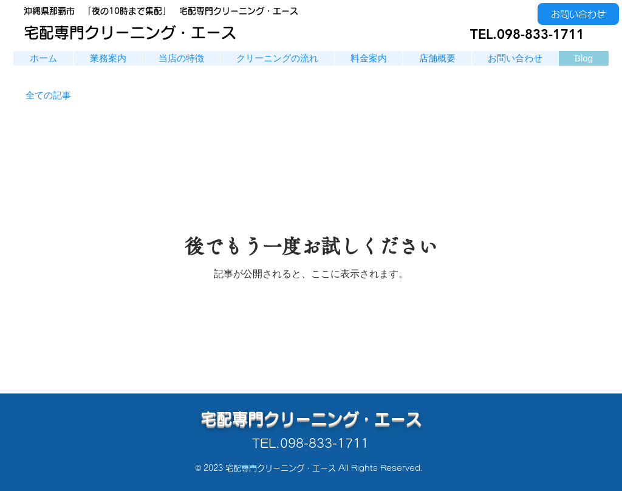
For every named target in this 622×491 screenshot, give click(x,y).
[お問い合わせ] (578, 14)
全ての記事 (48, 95)
